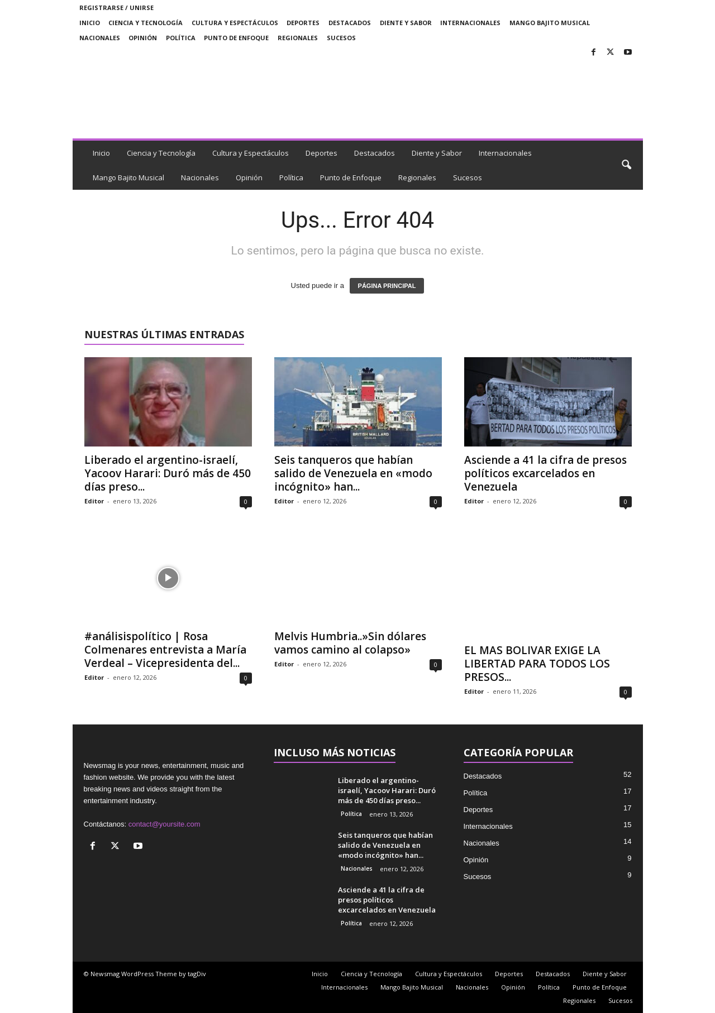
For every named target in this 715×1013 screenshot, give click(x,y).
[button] (626, 165)
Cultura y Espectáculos (235, 22)
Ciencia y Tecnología (145, 22)
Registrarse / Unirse (116, 7)
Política (181, 37)
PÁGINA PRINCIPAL (387, 285)
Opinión (142, 37)
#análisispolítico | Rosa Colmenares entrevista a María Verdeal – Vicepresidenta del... (165, 649)
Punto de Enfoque (236, 37)
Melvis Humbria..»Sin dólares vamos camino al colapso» (350, 643)
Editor (94, 501)
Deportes (303, 22)
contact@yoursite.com (164, 824)
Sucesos (341, 37)
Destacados (349, 22)
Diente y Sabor (406, 22)
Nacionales (99, 37)
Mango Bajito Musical (549, 22)
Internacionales (470, 22)
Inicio (89, 22)
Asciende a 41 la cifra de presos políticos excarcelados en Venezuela (545, 473)
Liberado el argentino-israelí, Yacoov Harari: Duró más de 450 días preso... (167, 473)
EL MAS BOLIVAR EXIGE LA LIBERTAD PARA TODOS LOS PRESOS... (537, 663)
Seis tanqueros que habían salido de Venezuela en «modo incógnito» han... (353, 473)
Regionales (298, 37)
